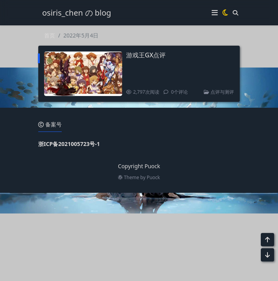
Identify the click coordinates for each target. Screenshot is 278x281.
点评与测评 (219, 92)
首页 (49, 35)
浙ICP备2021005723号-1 (69, 144)
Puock (153, 177)
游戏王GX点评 (146, 55)
